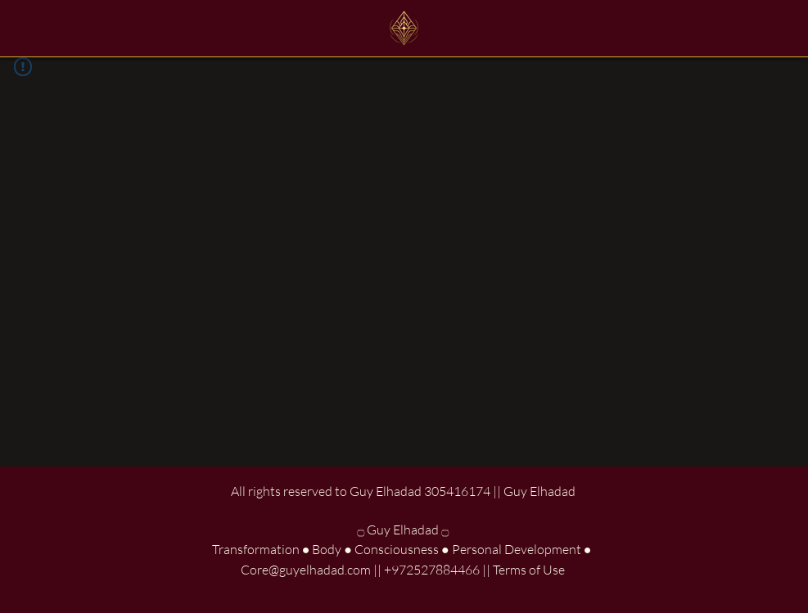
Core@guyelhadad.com (306, 569)
